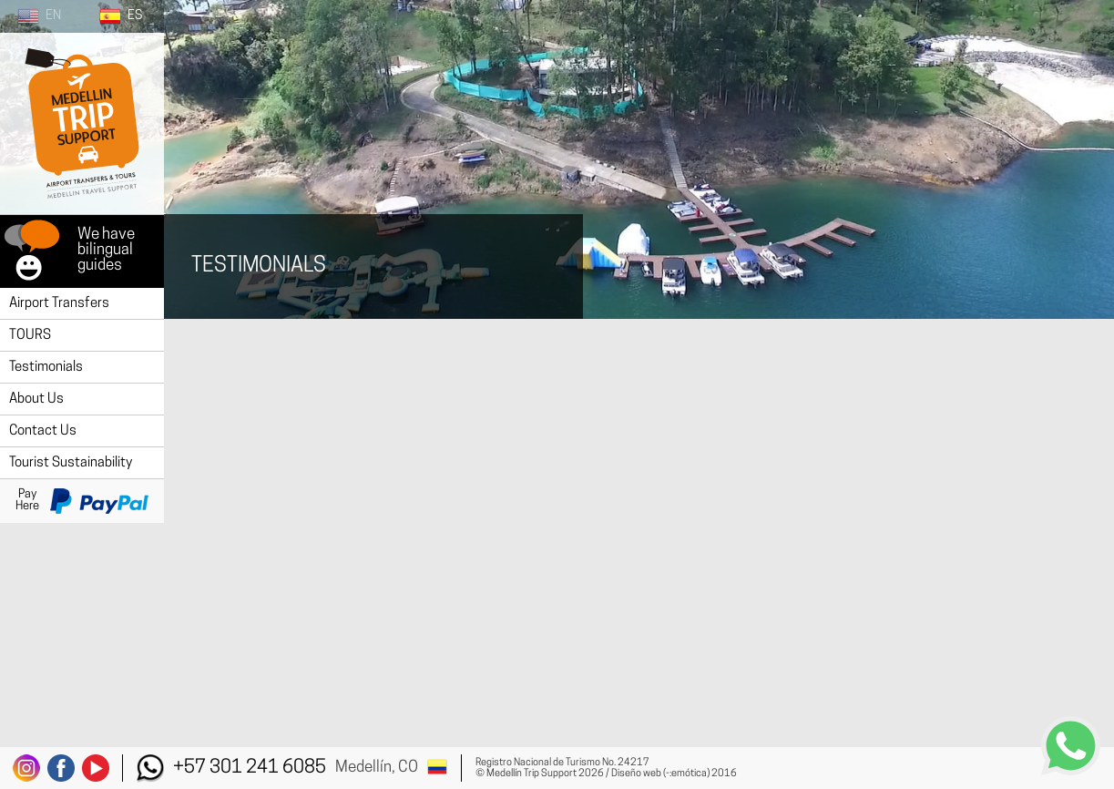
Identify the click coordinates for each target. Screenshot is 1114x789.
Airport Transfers (59, 304)
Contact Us (43, 431)
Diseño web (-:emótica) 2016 (674, 774)
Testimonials (46, 367)
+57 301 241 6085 (249, 768)
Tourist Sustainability (70, 463)
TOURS (30, 336)
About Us (36, 399)
